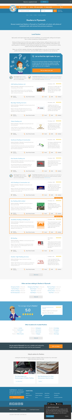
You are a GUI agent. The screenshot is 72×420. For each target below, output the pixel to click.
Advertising (47, 396)
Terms (36, 400)
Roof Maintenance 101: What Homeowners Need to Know (46, 379)
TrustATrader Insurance (35, 413)
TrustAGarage (24, 413)
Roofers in (18, 330)
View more (36, 276)
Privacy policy (57, 396)
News (27, 400)
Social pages (47, 400)
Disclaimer (56, 398)
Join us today (56, 348)
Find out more (48, 81)
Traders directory (38, 398)
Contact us (47, 398)
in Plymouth (18, 289)
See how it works (16, 400)
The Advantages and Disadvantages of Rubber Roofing (24, 379)
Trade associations (39, 396)
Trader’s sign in (60, 4)
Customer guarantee (58, 400)
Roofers (40, 383)
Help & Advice (29, 398)
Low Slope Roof (19, 383)
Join (44, 1)
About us (28, 396)
